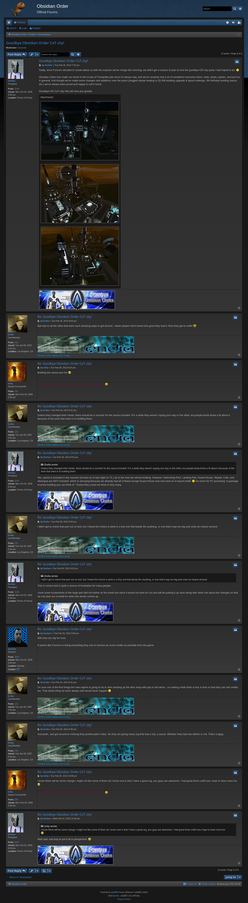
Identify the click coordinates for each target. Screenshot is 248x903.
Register (37, 28)
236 (16, 391)
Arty (117, 896)
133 (16, 342)
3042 (17, 657)
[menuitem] (227, 22)
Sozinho (12, 649)
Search (12, 28)
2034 (17, 89)
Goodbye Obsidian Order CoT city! (35, 42)
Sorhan (11, 81)
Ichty (10, 383)
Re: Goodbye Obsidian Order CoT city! (64, 317)
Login (24, 28)
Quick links (10, 23)
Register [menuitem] (240, 23)
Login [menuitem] (234, 23)
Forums (22, 22)
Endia (11, 334)
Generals (22, 48)
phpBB (114, 892)
